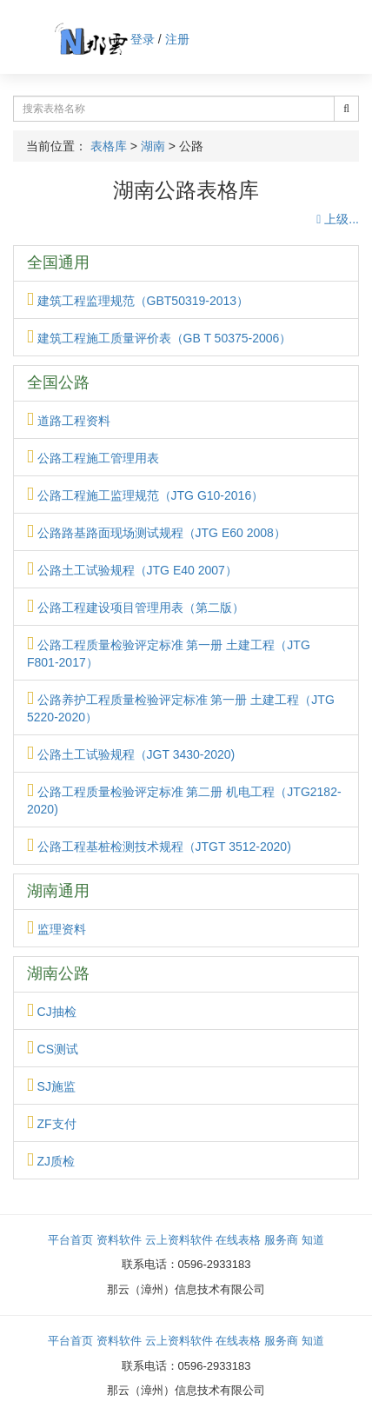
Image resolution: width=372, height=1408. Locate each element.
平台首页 (70, 1239)
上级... (337, 219)
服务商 (281, 1239)
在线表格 (238, 1239)
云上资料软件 (179, 1239)
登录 (142, 39)
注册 (177, 39)
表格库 (108, 146)
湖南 (153, 146)
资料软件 (119, 1239)
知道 (313, 1239)
